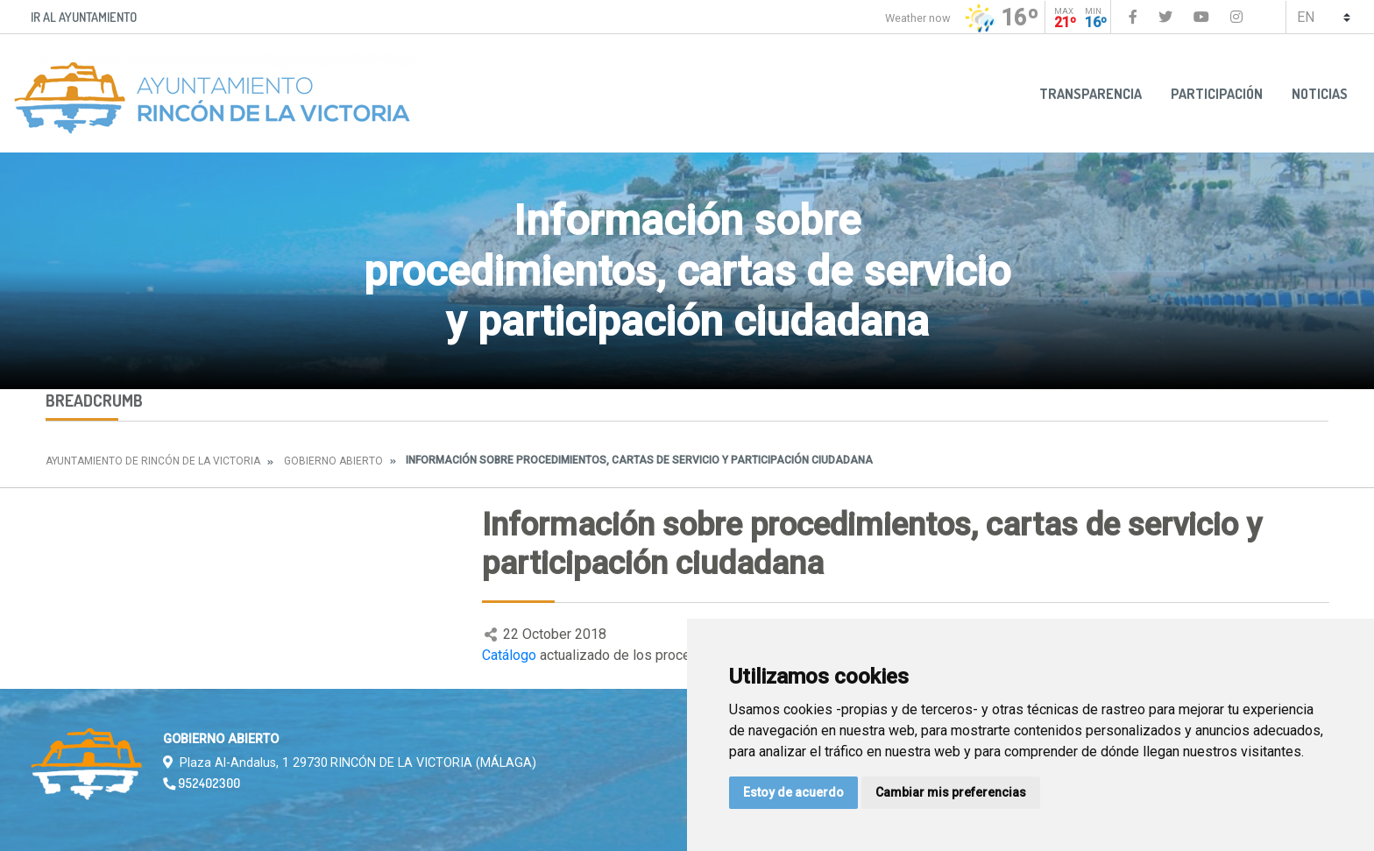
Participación (1217, 94)
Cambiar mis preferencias (950, 792)
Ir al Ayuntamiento (84, 17)
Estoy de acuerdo (793, 792)
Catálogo (509, 655)
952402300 (201, 783)
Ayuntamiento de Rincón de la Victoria (153, 461)
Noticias (1320, 94)
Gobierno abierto (333, 461)
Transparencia (1090, 94)
